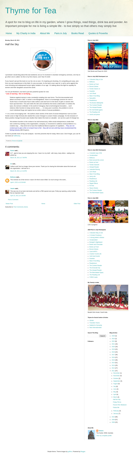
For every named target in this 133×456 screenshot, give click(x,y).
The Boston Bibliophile (96, 103)
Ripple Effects (93, 183)
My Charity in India (25, 33)
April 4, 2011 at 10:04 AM (18, 182)
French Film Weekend (119, 405)
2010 (113, 417)
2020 (113, 346)
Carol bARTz (93, 251)
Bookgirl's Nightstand (95, 242)
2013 (113, 365)
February (116, 411)
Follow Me (116, 407)
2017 (113, 354)
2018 (113, 352)
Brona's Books (93, 86)
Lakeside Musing (94, 169)
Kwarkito (92, 91)
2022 (113, 341)
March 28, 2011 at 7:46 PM (18, 157)
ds (11, 164)
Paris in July (60, 33)
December (116, 373)
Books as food (93, 162)
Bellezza (13, 177)
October (116, 378)
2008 (113, 422)
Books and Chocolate (96, 244)
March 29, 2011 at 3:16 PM (18, 171)
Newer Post (9, 203)
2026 (113, 336)
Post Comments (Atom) (21, 207)
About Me (45, 33)
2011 (113, 371)
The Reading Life (94, 112)
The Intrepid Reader (95, 107)
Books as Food (94, 84)
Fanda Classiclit (94, 165)
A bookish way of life (95, 153)
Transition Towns (94, 323)
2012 (113, 368)
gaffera (70, 451)
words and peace (94, 114)
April (114, 394)
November (116, 375)
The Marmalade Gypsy (96, 272)
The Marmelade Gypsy (96, 192)
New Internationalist (95, 327)
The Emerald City (94, 268)
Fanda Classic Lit (94, 89)
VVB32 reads (93, 277)
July (114, 386)
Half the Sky (116, 399)
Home (9, 33)
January (116, 413)
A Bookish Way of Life (96, 79)
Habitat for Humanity (95, 325)
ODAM (91, 320)
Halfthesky (16, 136)
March (115, 397)
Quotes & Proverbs (98, 33)
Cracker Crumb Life (95, 254)
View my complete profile (104, 435)
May (114, 392)
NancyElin (92, 98)
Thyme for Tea (30, 10)
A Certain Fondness (95, 235)
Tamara (101, 431)
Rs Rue (91, 185)
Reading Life (93, 181)
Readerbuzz (93, 100)
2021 (113, 344)
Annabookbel (93, 155)
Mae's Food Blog (94, 96)
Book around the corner (96, 160)
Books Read (77, 33)
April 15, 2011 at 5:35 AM (18, 195)
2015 (113, 360)
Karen (12, 150)
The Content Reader (95, 105)
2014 (113, 362)
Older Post (77, 203)
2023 (113, 338)
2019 (113, 349)
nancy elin (92, 176)
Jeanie (12, 188)
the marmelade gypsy (96, 110)
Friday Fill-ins (117, 402)
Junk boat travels (94, 256)
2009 (113, 419)
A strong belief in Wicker (96, 237)
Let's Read (92, 93)
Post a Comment (13, 199)
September (116, 381)
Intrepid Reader (94, 167)
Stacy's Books (93, 188)
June (115, 389)
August (115, 383)
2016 (113, 357)
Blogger (83, 451)
